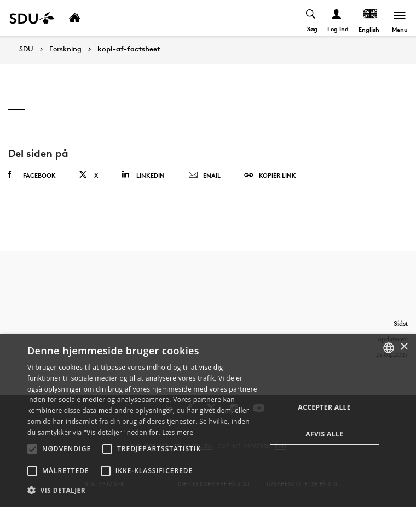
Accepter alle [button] (324, 407)
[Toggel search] (311, 18)
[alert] (208, 420)
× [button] (404, 347)
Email (204, 175)
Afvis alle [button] (324, 434)
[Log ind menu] (337, 18)
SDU (26, 49)
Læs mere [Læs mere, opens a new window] (177, 432)
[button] (32, 449)
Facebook (32, 175)
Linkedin (143, 174)
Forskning (65, 49)
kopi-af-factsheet (128, 49)
